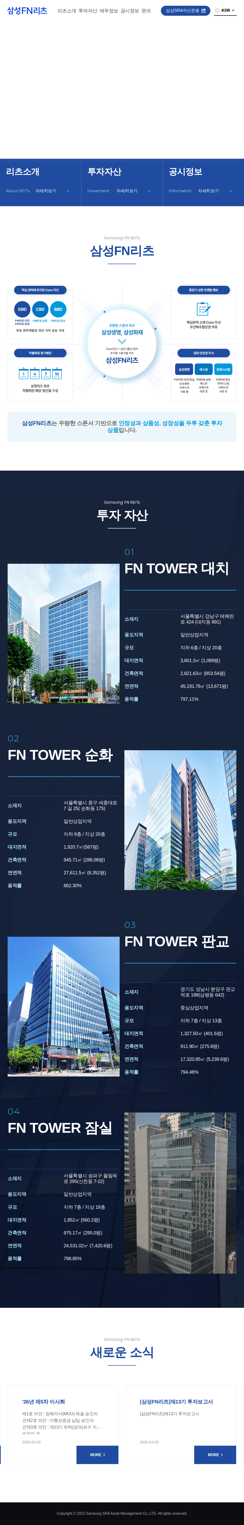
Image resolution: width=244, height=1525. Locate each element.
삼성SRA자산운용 (185, 10)
